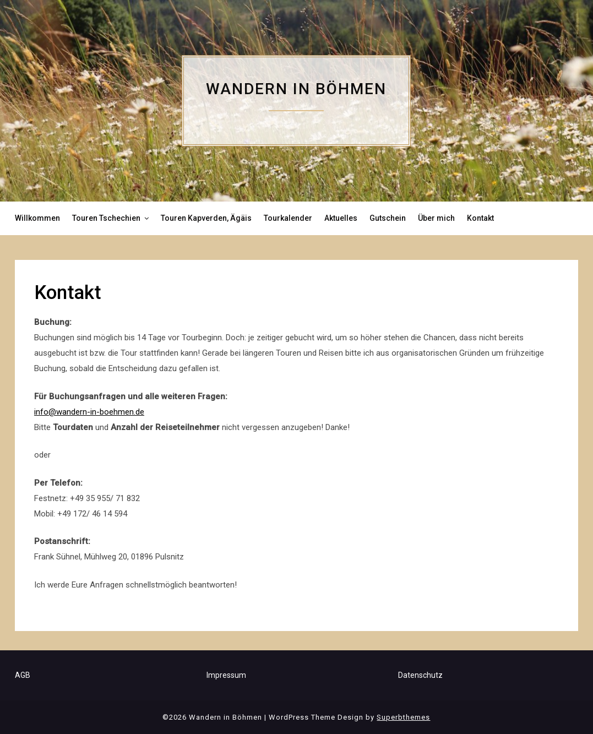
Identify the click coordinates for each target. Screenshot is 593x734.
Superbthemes (403, 717)
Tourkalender (288, 218)
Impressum (226, 675)
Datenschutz (420, 675)
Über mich (436, 218)
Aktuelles (340, 218)
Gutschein (387, 218)
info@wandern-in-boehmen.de (89, 412)
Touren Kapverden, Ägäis (206, 218)
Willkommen (37, 218)
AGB (22, 675)
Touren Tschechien (106, 218)
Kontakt (480, 218)
